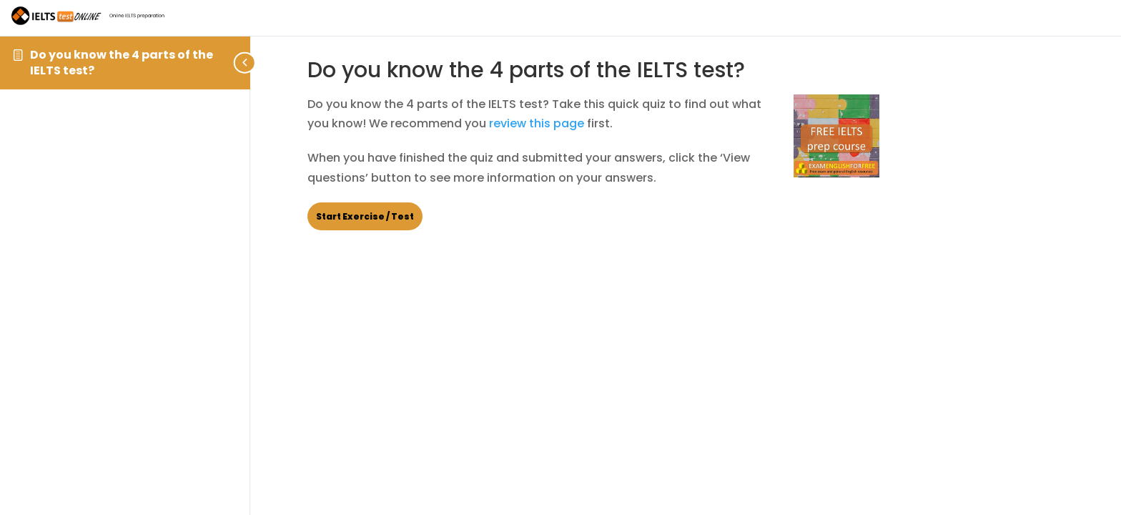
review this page (536, 123)
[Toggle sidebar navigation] (246, 62)
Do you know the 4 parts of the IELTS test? (121, 62)
